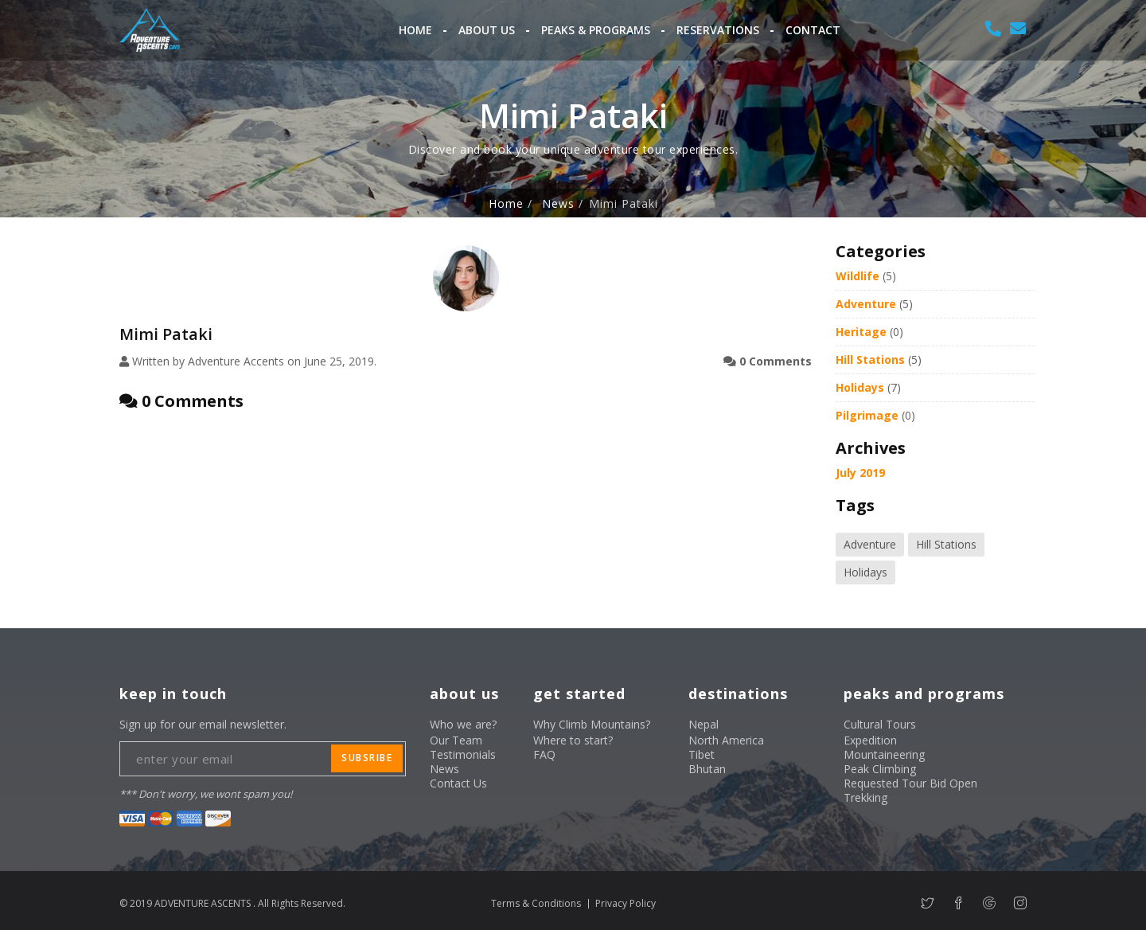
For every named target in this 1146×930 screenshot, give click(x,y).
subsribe (366, 757)
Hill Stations (870, 359)
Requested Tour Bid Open (910, 783)
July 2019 (860, 472)
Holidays (860, 387)
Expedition (870, 740)
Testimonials (463, 754)
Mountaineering (884, 754)
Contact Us (458, 783)
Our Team (456, 740)
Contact (812, 29)
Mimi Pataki (166, 334)
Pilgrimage (867, 415)
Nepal (703, 724)
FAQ (544, 754)
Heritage (861, 331)
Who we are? (463, 724)
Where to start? (573, 740)
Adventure (866, 303)
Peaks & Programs (595, 29)
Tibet (701, 754)
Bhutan (707, 768)
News (558, 203)
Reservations (717, 29)
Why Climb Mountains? (591, 724)
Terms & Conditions (536, 903)
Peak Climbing (880, 768)
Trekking (865, 797)
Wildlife (857, 275)
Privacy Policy (625, 903)
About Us (486, 29)
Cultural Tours (880, 724)
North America (726, 740)
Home (415, 29)
